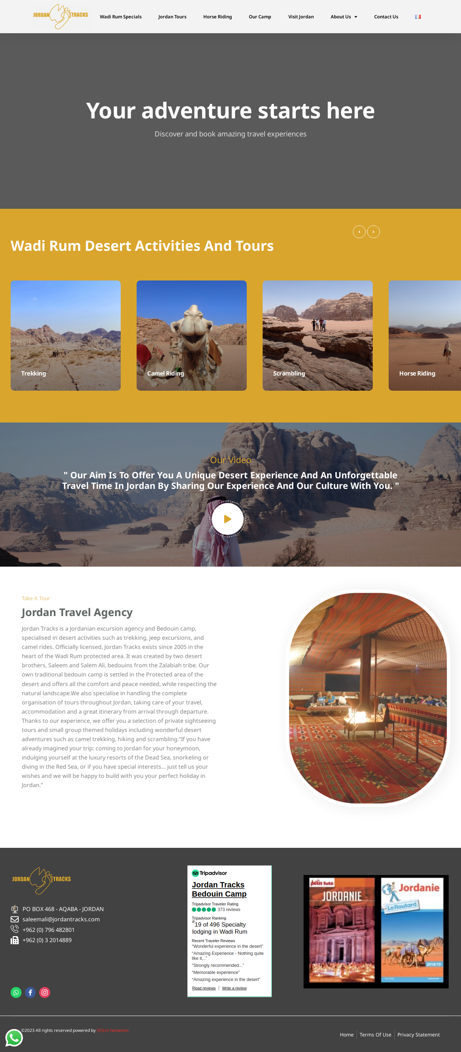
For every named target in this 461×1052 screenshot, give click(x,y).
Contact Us (386, 16)
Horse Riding (217, 16)
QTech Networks (113, 1030)
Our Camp (260, 16)
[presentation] (359, 231)
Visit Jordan (301, 16)
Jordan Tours (172, 16)
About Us (344, 17)
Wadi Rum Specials (121, 16)
